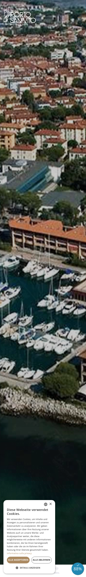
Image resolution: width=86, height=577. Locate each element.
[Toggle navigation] (79, 17)
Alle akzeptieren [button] (18, 559)
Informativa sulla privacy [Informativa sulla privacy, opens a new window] (19, 553)
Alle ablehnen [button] (41, 559)
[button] (29, 568)
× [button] (50, 504)
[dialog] (29, 537)
